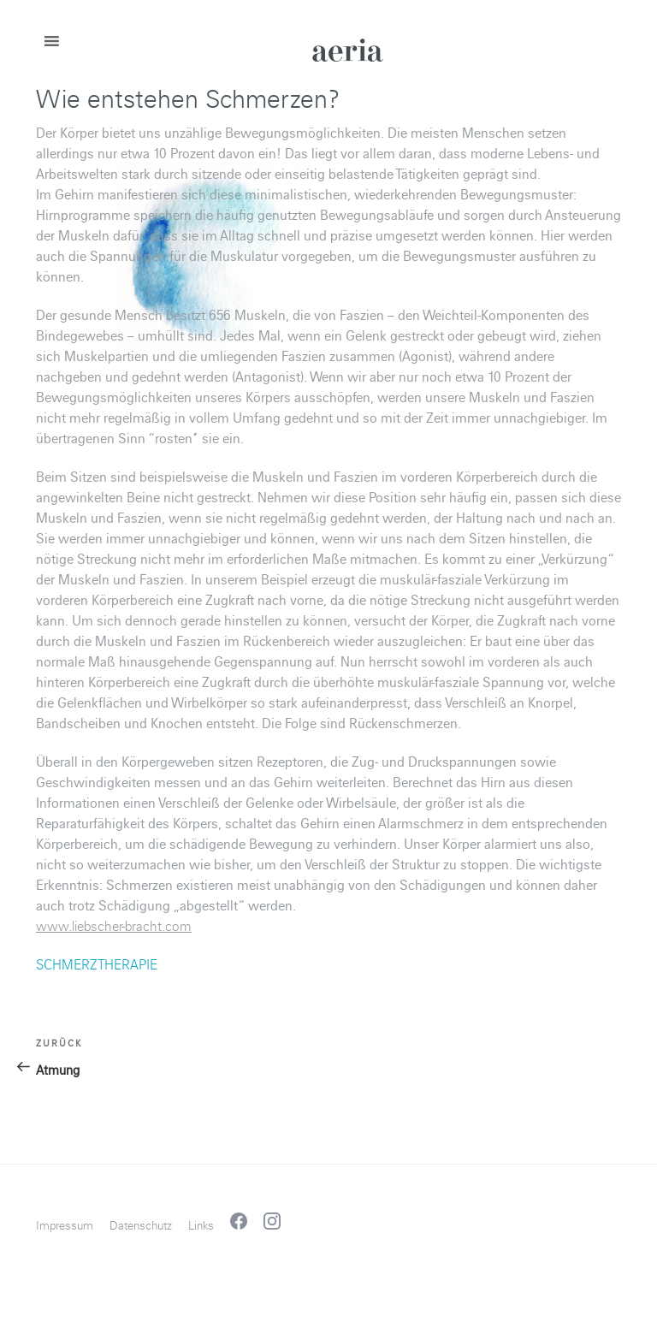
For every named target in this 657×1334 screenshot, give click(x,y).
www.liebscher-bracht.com (114, 926)
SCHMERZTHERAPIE (96, 965)
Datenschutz (141, 1225)
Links (201, 1225)
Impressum (64, 1225)
